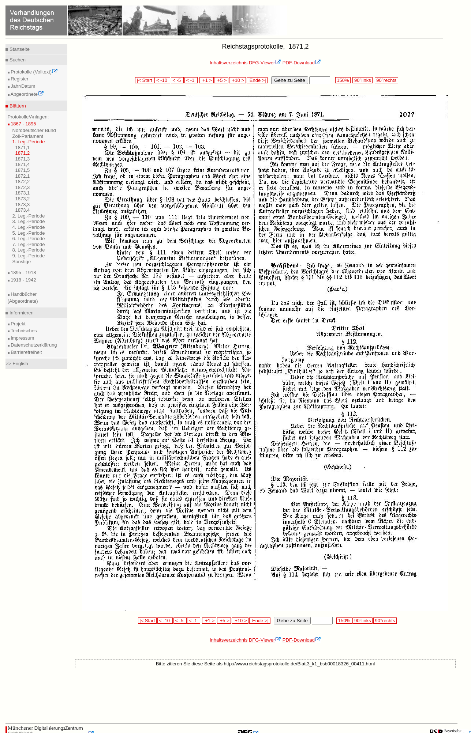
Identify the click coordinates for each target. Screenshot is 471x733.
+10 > (237, 80)
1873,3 (22, 204)
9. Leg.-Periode (28, 255)
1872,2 (22, 181)
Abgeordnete (27, 94)
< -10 (162, 80)
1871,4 (22, 164)
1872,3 (22, 187)
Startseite (19, 49)
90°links (362, 80)
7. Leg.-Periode (28, 244)
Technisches (23, 330)
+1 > (206, 80)
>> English (16, 363)
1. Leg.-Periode (28, 141)
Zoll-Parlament (28, 136)
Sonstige (21, 261)
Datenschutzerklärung (33, 345)
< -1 (191, 80)
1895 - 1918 (23, 272)
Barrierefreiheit (26, 352)
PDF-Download (302, 62)
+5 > (221, 80)
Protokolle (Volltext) (34, 72)
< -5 (177, 80)
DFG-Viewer (265, 62)
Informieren (20, 313)
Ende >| (257, 80)
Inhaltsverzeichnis (228, 62)
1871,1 (22, 147)
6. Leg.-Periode (28, 238)
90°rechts (386, 80)
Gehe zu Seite (289, 80)
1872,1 (22, 176)
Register (19, 79)
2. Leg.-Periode (28, 216)
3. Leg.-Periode (28, 221)
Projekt (18, 323)
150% (343, 80)
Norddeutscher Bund (34, 130)
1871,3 (22, 159)
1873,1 (22, 193)
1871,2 (22, 153)
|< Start (144, 80)
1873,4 (22, 210)
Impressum (22, 338)
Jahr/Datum (22, 86)
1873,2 (22, 198)
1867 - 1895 (23, 123)
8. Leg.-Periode (28, 250)
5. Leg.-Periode (28, 233)
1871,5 (22, 170)
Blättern (17, 106)
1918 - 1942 (23, 280)
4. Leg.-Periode (28, 227)
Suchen (17, 60)
